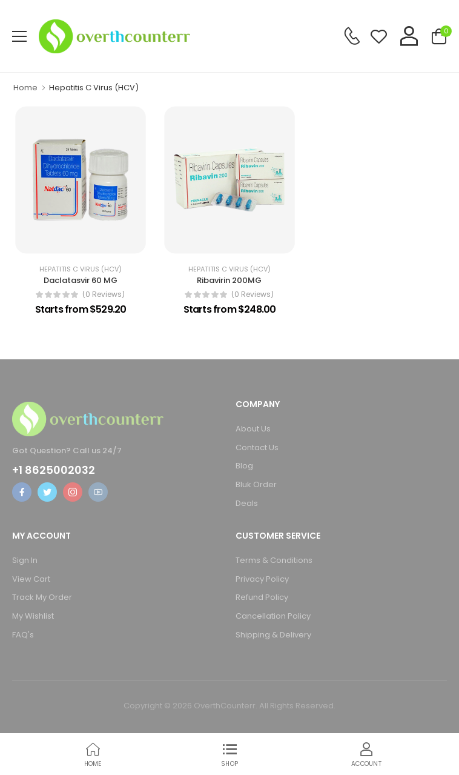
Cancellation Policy (273, 616)
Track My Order (42, 597)
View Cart (31, 579)
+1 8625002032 (53, 470)
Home (25, 87)
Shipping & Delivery (273, 634)
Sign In (25, 560)
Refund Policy (262, 597)
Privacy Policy (262, 579)
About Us (253, 428)
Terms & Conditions (274, 560)
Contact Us (257, 447)
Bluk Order (256, 484)
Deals (247, 503)
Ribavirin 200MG (229, 280)
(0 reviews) (103, 294)
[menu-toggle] (19, 36)
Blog (244, 465)
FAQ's (23, 634)
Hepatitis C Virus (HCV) (80, 269)
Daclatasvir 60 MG (80, 280)
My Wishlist (33, 616)
